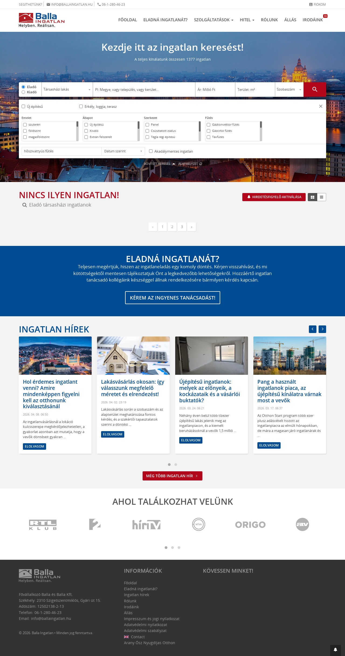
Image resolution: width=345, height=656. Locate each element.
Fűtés (209, 118)
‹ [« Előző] (152, 226)
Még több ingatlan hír (172, 475)
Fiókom (317, 4)
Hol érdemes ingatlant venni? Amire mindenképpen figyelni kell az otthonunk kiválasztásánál (51, 394)
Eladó (31, 86)
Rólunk (269, 19)
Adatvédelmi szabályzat (145, 630)
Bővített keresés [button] (160, 164)
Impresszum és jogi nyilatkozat (152, 618)
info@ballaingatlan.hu (69, 4)
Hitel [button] (247, 19)
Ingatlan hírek (54, 329)
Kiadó (32, 92)
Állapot (88, 118)
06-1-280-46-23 (111, 4)
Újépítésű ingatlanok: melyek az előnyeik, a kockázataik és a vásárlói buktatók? (209, 391)
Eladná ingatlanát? (165, 19)
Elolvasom (34, 446)
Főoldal (127, 19)
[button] (320, 107)
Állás (290, 19)
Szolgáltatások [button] (213, 19)
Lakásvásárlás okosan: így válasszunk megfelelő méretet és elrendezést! (132, 388)
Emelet (26, 118)
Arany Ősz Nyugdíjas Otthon (149, 642)
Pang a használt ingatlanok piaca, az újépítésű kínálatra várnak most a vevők (289, 391)
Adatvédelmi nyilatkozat (145, 624)
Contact (134, 636)
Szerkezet (150, 118)
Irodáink (314, 18)
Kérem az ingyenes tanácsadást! (172, 297)
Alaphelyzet (190, 164)
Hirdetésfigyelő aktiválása (276, 197)
